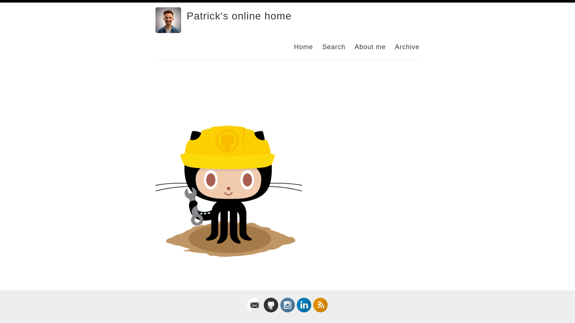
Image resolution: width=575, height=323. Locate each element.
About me (370, 47)
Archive (407, 47)
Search (333, 47)
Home (303, 47)
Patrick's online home (239, 16)
